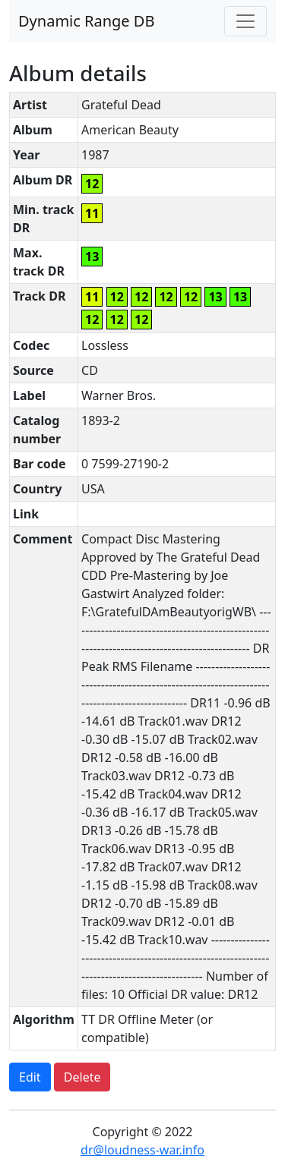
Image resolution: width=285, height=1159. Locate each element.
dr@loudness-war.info (142, 1150)
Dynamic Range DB (86, 21)
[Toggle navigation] (245, 21)
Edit (30, 1077)
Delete (82, 1077)
